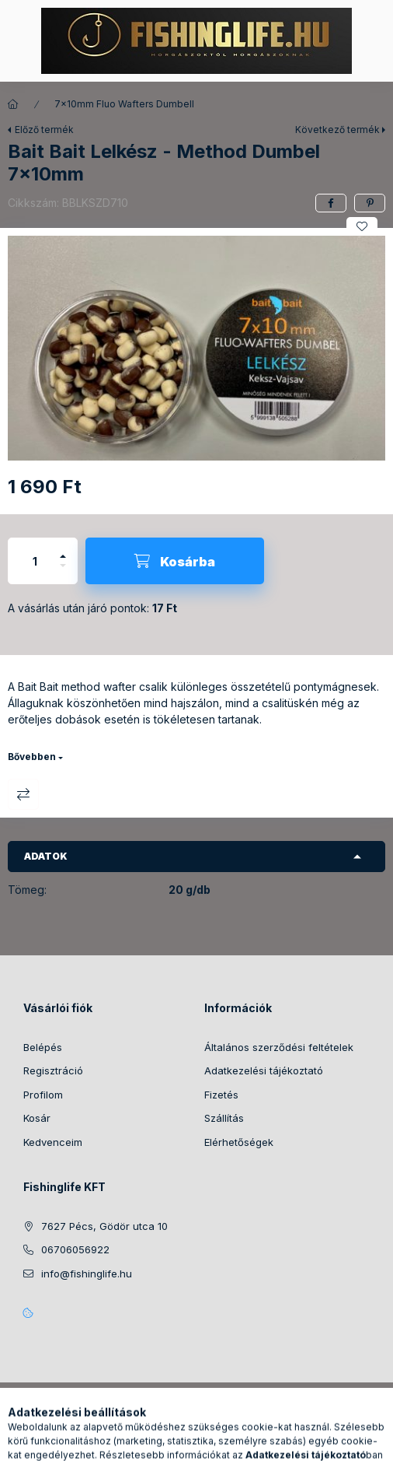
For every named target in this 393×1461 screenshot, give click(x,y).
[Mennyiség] (35, 560)
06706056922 (75, 1249)
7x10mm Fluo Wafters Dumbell (124, 104)
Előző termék (44, 129)
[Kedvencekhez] (361, 226)
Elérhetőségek (238, 1142)
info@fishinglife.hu (86, 1273)
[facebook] (330, 203)
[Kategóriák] (133, 1441)
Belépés (42, 1047)
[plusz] (63, 549)
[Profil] (211, 1441)
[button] (196, 348)
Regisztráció (53, 1070)
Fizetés (221, 1094)
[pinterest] (369, 203)
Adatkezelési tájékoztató (263, 1070)
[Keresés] (172, 1441)
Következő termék (337, 129)
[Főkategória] (13, 104)
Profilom (43, 1094)
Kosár (36, 1118)
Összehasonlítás (23, 794)
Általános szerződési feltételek (278, 1047)
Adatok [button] (46, 856)
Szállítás (224, 1118)
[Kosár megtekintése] (260, 1441)
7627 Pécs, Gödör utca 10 (104, 1226)
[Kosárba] (174, 561)
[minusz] (63, 572)
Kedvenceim (52, 1142)
